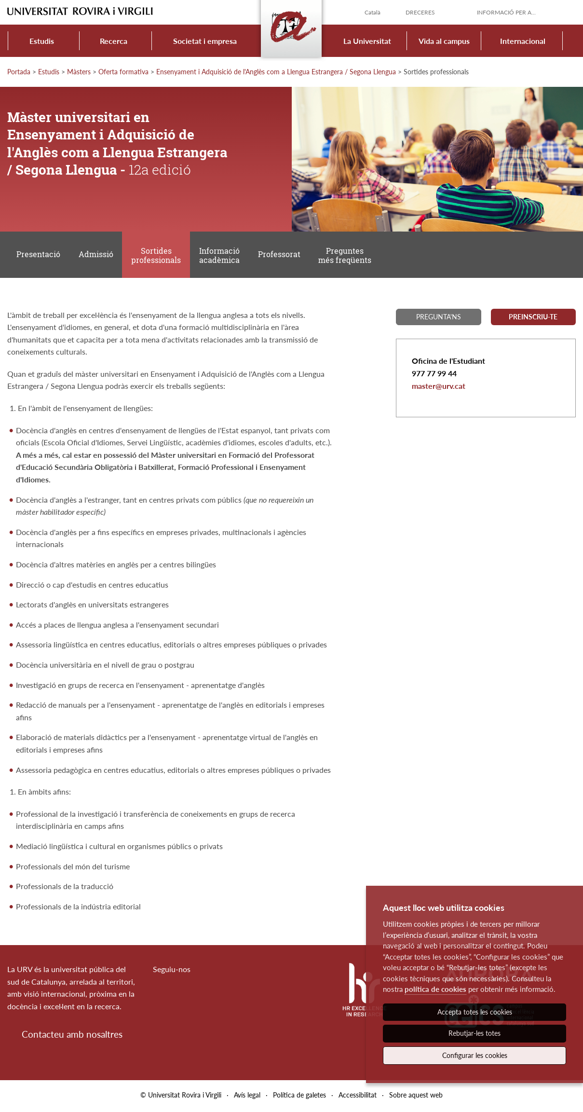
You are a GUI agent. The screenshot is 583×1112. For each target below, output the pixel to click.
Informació (220, 256)
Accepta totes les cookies (474, 1012)
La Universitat (367, 40)
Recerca (113, 40)
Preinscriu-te (533, 318)
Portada (18, 72)
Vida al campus (444, 40)
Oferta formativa (123, 72)
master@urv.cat (438, 387)
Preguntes (346, 256)
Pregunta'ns (438, 318)
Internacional (522, 40)
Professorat (280, 255)
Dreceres (420, 12)
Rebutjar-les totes (474, 1033)
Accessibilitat (358, 1097)
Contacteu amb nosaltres (72, 1035)
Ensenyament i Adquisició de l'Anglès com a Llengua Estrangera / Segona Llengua (276, 72)
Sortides (157, 256)
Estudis (41, 40)
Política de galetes (299, 1097)
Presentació (38, 255)
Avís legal (247, 1097)
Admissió (96, 255)
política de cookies (435, 989)
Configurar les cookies (474, 1055)
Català (372, 12)
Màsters (79, 72)
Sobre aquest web (416, 1097)
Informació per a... (506, 12)
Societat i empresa (205, 40)
